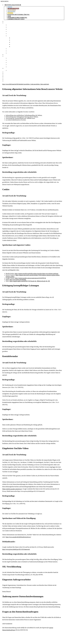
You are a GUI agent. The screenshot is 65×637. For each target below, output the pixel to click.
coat (9, 31)
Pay (5, 78)
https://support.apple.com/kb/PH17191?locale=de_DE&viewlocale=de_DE (30, 281)
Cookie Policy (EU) (15, 19)
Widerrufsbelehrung (17, 17)
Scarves (10, 62)
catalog (7, 72)
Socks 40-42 (14, 42)
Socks (9, 35)
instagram (8, 81)
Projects (11, 10)
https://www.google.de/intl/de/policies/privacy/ (18, 537)
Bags (6, 54)
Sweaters (10, 33)
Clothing (7, 22)
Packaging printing (14, 70)
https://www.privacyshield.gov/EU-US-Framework (16, 549)
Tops (9, 51)
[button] (5, 1)
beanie (9, 60)
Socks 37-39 (14, 40)
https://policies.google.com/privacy (12, 489)
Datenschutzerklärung (18, 14)
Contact (11, 11)
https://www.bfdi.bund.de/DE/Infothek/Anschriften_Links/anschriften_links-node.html (25, 84)
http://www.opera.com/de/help (18, 279)
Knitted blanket (13, 58)
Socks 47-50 (14, 46)
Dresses (10, 27)
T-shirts (10, 48)
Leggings (10, 29)
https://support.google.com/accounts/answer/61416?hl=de (30, 278)
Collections (13, 8)
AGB (9, 16)
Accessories (8, 56)
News (9, 7)
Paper (6, 68)
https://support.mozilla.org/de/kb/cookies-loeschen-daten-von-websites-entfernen (36, 273)
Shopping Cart (9, 73)
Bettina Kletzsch (13, 5)
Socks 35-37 (14, 38)
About (10, 13)
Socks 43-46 (14, 44)
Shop (5, 21)
